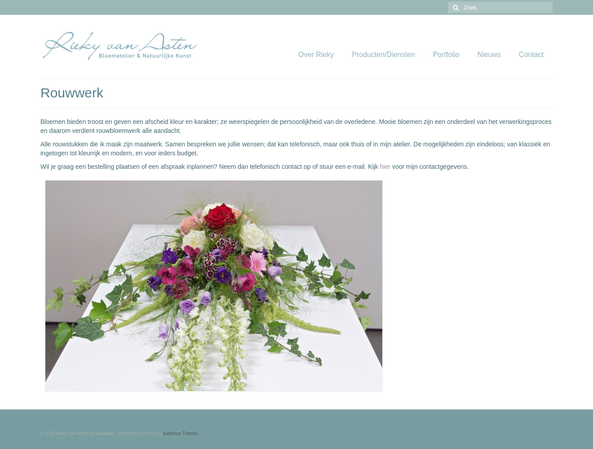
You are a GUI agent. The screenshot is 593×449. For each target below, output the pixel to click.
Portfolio (446, 54)
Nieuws (488, 54)
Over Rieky (316, 54)
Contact (531, 54)
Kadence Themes (180, 433)
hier (385, 166)
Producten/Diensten (383, 54)
